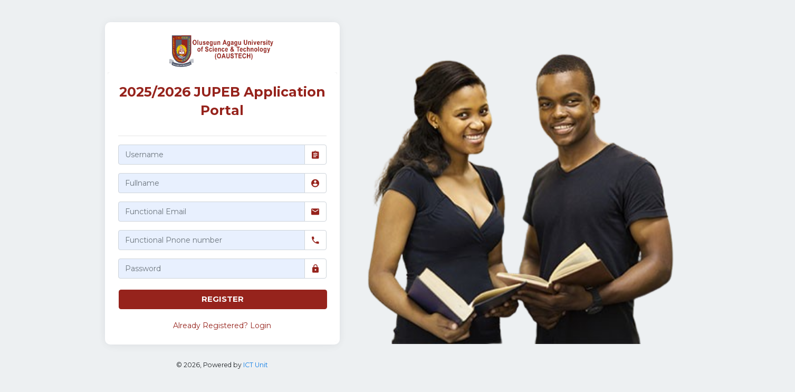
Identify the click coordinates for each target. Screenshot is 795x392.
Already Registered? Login (222, 325)
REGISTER (223, 299)
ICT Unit (255, 365)
